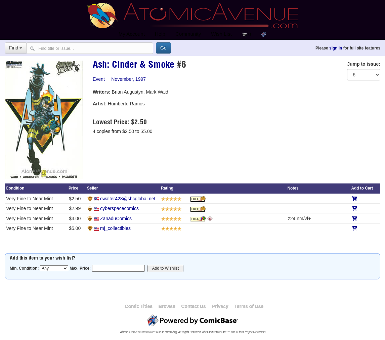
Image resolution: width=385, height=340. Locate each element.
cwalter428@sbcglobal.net (127, 198)
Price (73, 188)
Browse (167, 306)
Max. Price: (80, 268)
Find (15, 47)
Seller (92, 188)
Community (188, 34)
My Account (132, 34)
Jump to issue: (363, 64)
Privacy (220, 306)
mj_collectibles (115, 228)
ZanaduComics (116, 218)
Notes (293, 188)
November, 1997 (128, 79)
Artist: (99, 103)
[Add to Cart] (354, 198)
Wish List (221, 34)
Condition (15, 188)
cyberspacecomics (119, 208)
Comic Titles (139, 306)
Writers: (102, 92)
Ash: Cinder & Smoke (133, 65)
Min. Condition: (24, 268)
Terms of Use (248, 306)
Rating (167, 188)
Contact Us (193, 306)
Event (99, 79)
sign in (335, 48)
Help (160, 34)
